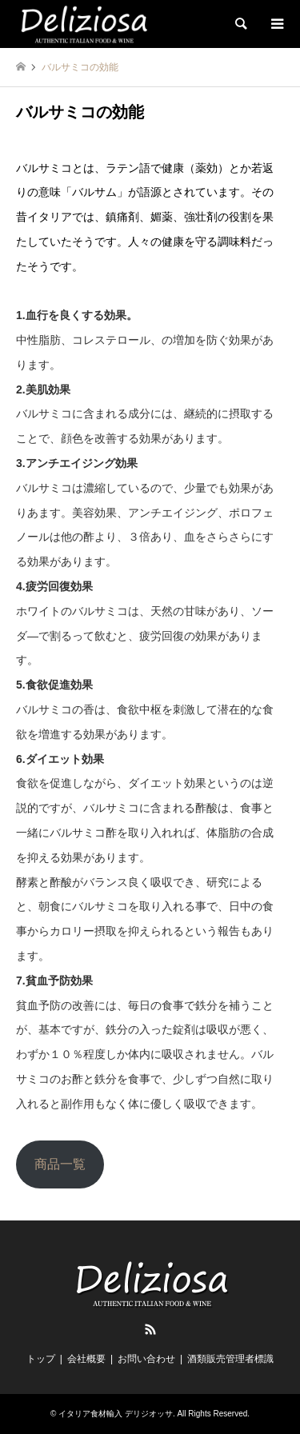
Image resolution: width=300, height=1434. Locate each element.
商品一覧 (60, 1164)
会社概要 (86, 1358)
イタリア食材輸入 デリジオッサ (115, 1413)
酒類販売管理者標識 (230, 1358)
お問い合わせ (146, 1358)
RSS (150, 1329)
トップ (40, 1358)
